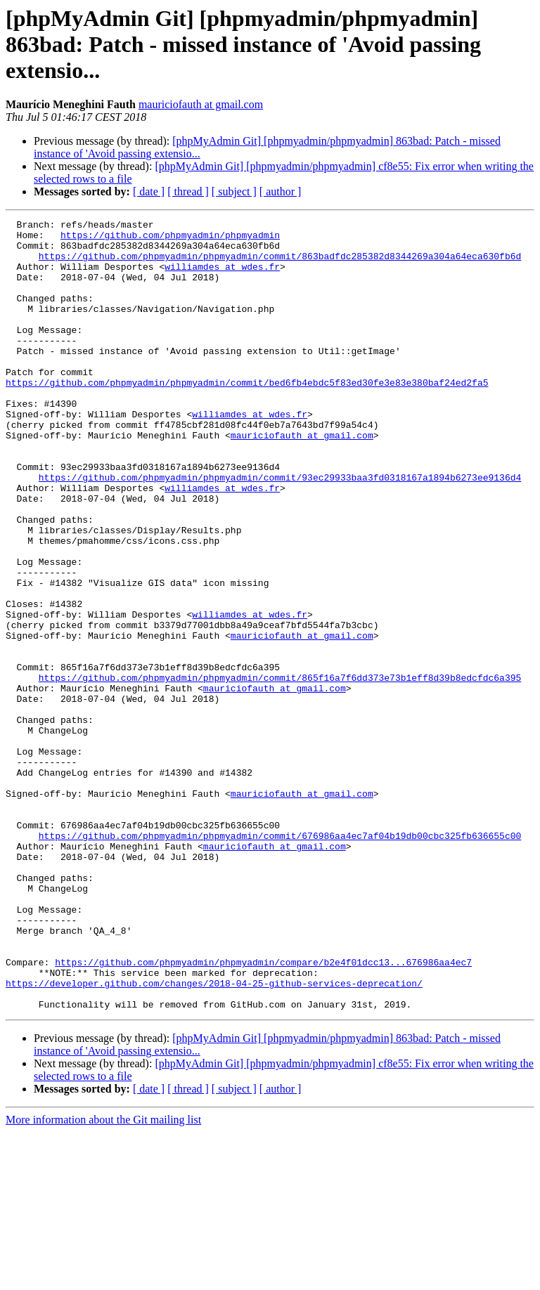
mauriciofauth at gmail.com (201, 104)
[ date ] (149, 191)
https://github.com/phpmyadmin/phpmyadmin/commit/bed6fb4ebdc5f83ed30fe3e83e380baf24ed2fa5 (247, 416)
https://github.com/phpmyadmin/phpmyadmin (170, 239)
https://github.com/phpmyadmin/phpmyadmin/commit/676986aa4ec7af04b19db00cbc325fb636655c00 (280, 959)
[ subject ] (234, 191)
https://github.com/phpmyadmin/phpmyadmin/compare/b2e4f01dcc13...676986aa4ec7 (263, 1111)
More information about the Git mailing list (103, 1278)
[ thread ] (188, 191)
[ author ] (280, 191)
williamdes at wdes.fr (222, 277)
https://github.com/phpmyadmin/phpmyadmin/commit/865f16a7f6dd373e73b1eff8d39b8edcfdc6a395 (280, 770)
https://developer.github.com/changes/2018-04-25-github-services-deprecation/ (214, 1137)
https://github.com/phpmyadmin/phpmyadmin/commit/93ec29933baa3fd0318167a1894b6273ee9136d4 (280, 529)
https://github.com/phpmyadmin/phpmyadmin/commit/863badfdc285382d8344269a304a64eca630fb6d (280, 264)
